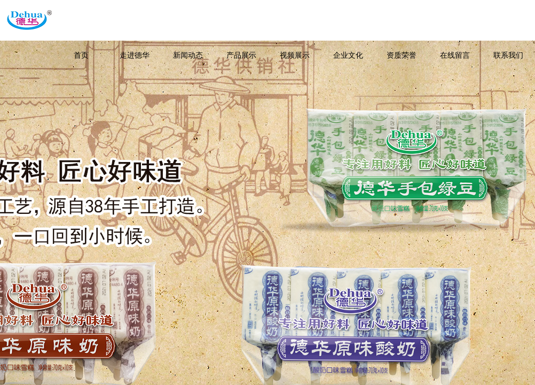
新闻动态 (188, 55)
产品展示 (241, 55)
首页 (81, 55)
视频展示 (295, 55)
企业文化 (348, 55)
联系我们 (508, 55)
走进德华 (135, 55)
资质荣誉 (401, 55)
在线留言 (455, 55)
